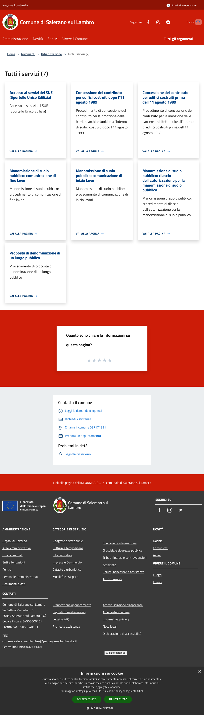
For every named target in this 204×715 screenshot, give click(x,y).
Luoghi (157, 574)
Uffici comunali (12, 555)
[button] (102, 708)
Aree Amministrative (16, 548)
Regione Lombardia (15, 5)
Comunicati (160, 548)
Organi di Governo (14, 540)
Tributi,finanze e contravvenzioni (125, 557)
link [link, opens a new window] (141, 691)
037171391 (34, 646)
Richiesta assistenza (66, 626)
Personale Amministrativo (20, 576)
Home (11, 54)
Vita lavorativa (62, 555)
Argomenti (28, 54)
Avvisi (157, 555)
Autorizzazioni (112, 579)
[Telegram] (161, 22)
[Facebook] (141, 22)
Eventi (157, 582)
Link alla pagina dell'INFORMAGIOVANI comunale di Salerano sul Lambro (102, 482)
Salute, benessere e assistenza (123, 571)
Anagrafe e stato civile (68, 540)
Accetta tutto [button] (87, 699)
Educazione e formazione (119, 543)
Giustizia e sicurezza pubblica (122, 550)
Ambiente (109, 564)
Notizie (158, 540)
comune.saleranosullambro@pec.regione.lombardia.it (39, 641)
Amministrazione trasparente (123, 605)
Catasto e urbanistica (67, 569)
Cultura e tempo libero (68, 548)
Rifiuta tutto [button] (118, 699)
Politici (7, 569)
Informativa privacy (116, 619)
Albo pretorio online (116, 612)
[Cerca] (197, 22)
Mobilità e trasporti (65, 576)
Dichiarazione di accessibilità (122, 633)
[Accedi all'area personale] (181, 5)
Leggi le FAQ (61, 619)
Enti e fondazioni (13, 562)
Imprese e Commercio (67, 562)
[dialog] (102, 691)
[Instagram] (151, 22)
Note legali (110, 626)
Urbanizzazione (51, 54)
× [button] (199, 671)
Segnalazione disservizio (69, 612)
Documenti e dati (14, 583)
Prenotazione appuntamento (72, 605)
